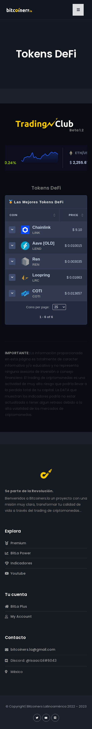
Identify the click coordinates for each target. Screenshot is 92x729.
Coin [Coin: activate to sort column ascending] (13, 215)
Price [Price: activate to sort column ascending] (73, 215)
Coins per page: (46, 307)
